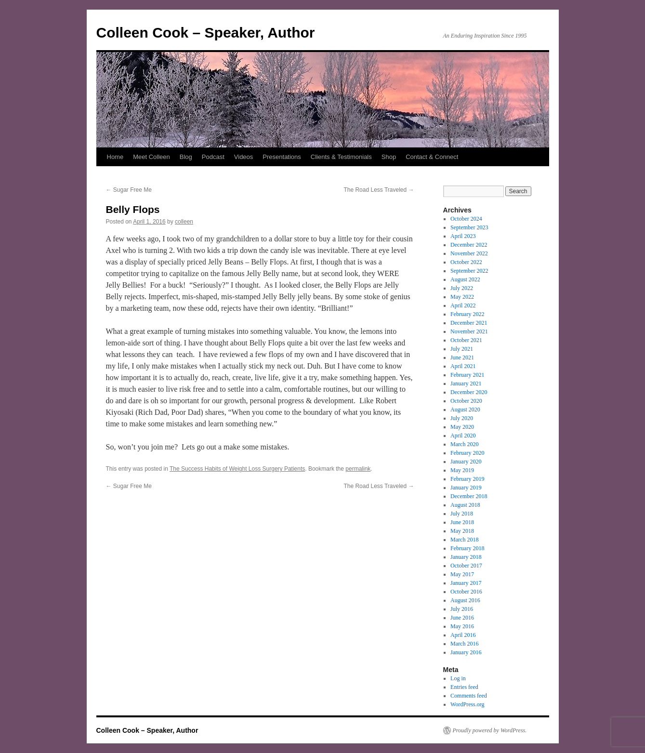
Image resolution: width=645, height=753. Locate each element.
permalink (357, 468)
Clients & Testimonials (341, 156)
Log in (458, 678)
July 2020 (461, 418)
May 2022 (462, 296)
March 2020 (464, 444)
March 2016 (464, 643)
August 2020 (465, 409)
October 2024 (466, 218)
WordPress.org (467, 704)
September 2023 (469, 227)
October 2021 (466, 340)
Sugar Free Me (129, 189)
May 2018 (462, 531)
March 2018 (464, 539)
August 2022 (465, 279)
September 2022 (469, 270)
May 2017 (462, 574)
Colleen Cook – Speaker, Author (205, 32)
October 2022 (466, 262)
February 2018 (467, 548)
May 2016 (462, 626)
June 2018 (462, 522)
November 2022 (469, 253)
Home (115, 156)
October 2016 (466, 591)
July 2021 (461, 348)
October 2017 (466, 565)
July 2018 (461, 513)
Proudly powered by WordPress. (490, 730)
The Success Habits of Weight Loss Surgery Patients (237, 468)
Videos (243, 156)
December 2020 (468, 392)
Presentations (282, 156)
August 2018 (465, 505)
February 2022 (467, 314)
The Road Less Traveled (378, 189)
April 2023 (462, 236)
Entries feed (464, 687)
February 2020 (467, 452)
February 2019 (467, 479)
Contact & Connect (432, 156)
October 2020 (466, 400)
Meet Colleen (151, 156)
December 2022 (468, 244)
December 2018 (468, 496)
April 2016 (462, 635)
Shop (389, 156)
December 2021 (468, 322)
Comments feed (468, 695)
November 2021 (469, 331)
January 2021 (465, 383)
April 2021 (462, 366)
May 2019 (462, 470)
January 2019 (465, 487)
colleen (184, 221)
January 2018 (465, 557)
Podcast (213, 156)
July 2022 (461, 288)
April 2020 (462, 435)
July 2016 (461, 609)
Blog (186, 156)
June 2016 (462, 617)
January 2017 (465, 583)
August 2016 (465, 600)
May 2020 (462, 426)
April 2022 (462, 305)
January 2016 (465, 652)
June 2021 (462, 357)
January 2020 (465, 461)
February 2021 (467, 374)
